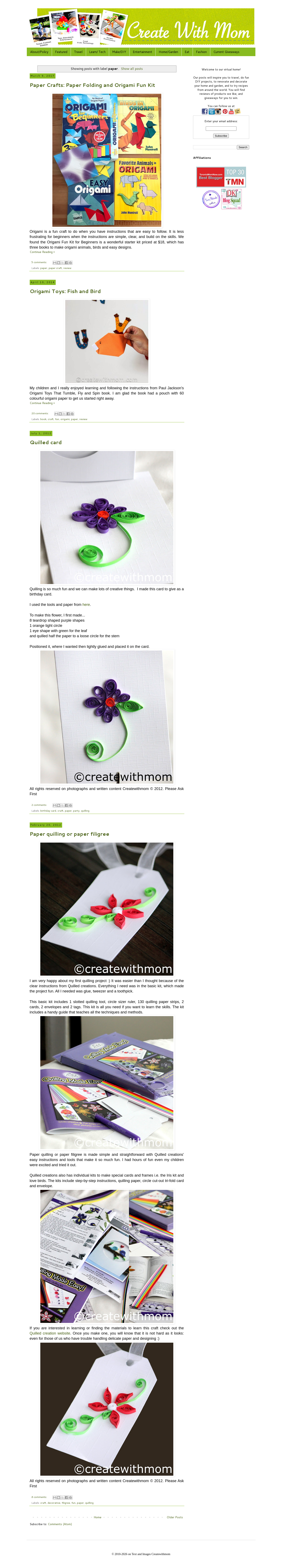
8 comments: (39, 1497)
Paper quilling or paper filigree (69, 833)
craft (51, 419)
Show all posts (132, 68)
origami (65, 419)
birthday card (48, 810)
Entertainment (142, 52)
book (43, 419)
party (76, 810)
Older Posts (175, 1517)
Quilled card (46, 442)
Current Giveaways (226, 52)
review (67, 268)
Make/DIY (119, 52)
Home (97, 1517)
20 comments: (40, 413)
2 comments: (39, 805)
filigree (66, 1503)
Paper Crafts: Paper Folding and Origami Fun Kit (92, 85)
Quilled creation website (50, 1333)
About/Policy (39, 52)
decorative (54, 1503)
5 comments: (39, 262)
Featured (61, 52)
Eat (187, 52)
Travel (78, 52)
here (86, 605)
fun (57, 419)
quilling (85, 810)
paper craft (55, 268)
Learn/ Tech (97, 52)
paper (43, 268)
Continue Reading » (42, 252)
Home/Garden (168, 52)
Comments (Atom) (60, 1524)
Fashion (201, 52)
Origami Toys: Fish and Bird (65, 291)
